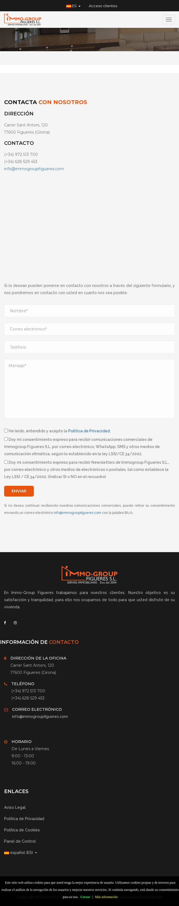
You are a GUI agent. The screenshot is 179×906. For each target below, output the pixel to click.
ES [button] (73, 6)
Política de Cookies (22, 830)
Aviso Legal (15, 807)
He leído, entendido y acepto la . (57, 431)
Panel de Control (20, 841)
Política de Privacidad (89, 431)
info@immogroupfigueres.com (34, 168)
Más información (106, 897)
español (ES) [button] (20, 852)
